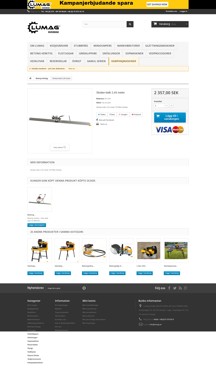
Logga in (183, 11)
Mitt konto (89, 300)
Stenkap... (32, 266)
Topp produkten (61, 312)
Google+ (123, 114)
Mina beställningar (90, 305)
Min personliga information (94, 320)
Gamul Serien (96, 61)
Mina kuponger (89, 323)
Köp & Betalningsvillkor (65, 323)
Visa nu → (72, 69)
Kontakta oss (171, 11)
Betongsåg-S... (116, 266)
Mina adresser (88, 316)
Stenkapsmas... (171, 266)
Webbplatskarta (61, 330)
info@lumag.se (156, 324)
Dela (112, 114)
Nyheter (58, 309)
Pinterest (136, 114)
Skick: (99, 103)
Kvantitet (158, 101)
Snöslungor (111, 53)
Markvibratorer (128, 45)
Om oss (58, 327)
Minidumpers (103, 45)
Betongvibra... (88, 266)
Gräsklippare (88, 53)
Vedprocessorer (160, 53)
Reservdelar (58, 61)
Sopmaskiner (134, 53)
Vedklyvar (37, 61)
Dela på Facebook (106, 120)
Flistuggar (65, 53)
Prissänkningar (61, 305)
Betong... (31, 215)
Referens (100, 99)
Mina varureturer (90, 309)
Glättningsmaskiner (159, 45)
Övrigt (76, 61)
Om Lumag (37, 45)
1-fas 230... (142, 266)
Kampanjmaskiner (123, 61)
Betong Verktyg (41, 53)
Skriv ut (103, 124)
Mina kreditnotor (90, 312)
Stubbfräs (81, 45)
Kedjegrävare (59, 45)
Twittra (102, 114)
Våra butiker (60, 316)
